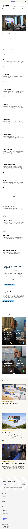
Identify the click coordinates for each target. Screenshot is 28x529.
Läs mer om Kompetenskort (8, 301)
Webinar (3, 501)
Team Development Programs (7, 329)
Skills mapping (6, 360)
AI (3, 59)
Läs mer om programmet (9, 284)
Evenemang (4, 504)
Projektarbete (6, 180)
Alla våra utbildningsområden (9, 250)
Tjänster (3, 496)
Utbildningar (4, 493)
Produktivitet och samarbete (9, 206)
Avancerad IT (6, 235)
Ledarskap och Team (7, 149)
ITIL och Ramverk (7, 134)
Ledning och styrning (7, 220)
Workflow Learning (19, 330)
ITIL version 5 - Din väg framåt (10, 403)
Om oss (3, 506)
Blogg (3, 498)
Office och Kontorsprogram (9, 164)
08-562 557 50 (5, 518)
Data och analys (6, 119)
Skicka (23, 484)
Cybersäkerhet (6, 104)
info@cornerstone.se (6, 519)
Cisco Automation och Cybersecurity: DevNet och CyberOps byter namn (11, 433)
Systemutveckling (7, 89)
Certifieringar (18, 358)
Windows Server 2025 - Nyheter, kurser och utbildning (13, 464)
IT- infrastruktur (6, 74)
